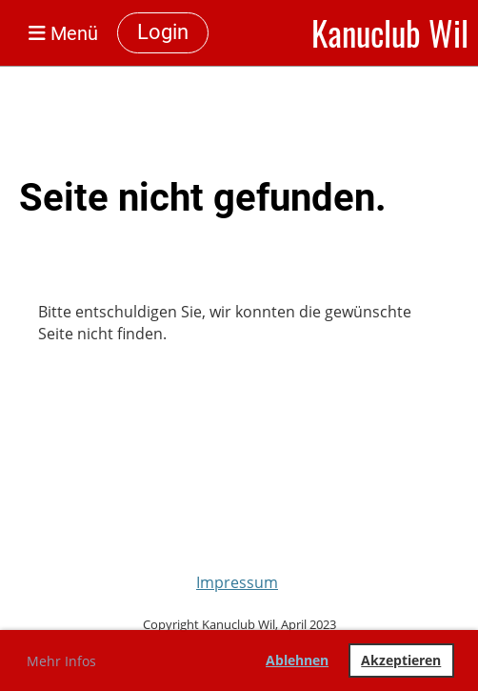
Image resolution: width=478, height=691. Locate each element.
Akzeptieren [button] (401, 660)
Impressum (237, 582)
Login (163, 32)
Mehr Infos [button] (61, 661)
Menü (63, 33)
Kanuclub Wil (389, 33)
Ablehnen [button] (297, 660)
